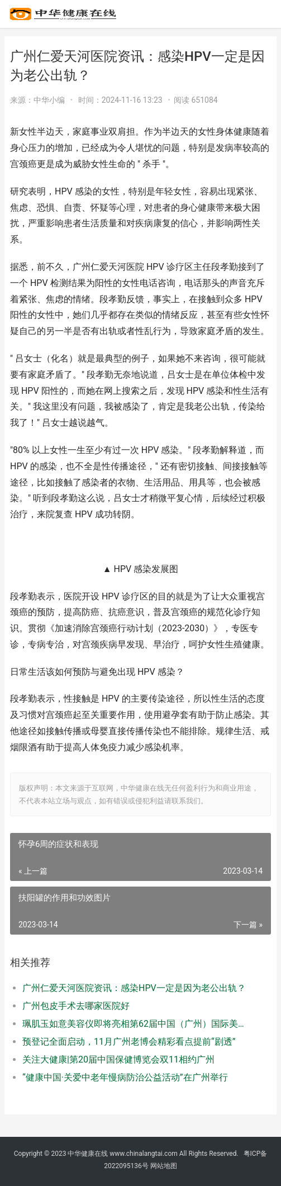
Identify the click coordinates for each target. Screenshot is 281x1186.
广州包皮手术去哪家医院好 (76, 1006)
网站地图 (163, 1166)
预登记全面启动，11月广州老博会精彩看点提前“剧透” (128, 1041)
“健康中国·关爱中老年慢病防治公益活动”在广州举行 (125, 1077)
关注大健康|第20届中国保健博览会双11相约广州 (118, 1059)
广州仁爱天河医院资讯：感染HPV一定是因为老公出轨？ (134, 988)
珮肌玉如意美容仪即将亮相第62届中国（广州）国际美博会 (134, 1023)
